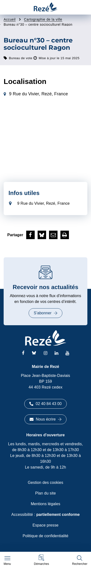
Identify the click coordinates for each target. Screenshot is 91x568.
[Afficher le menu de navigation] (7, 560)
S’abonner (45, 313)
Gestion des (45, 482)
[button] (41, 559)
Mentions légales (45, 504)
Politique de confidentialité (45, 536)
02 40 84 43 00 (45, 404)
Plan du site (45, 493)
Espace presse (45, 525)
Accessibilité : (45, 514)
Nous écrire (46, 419)
